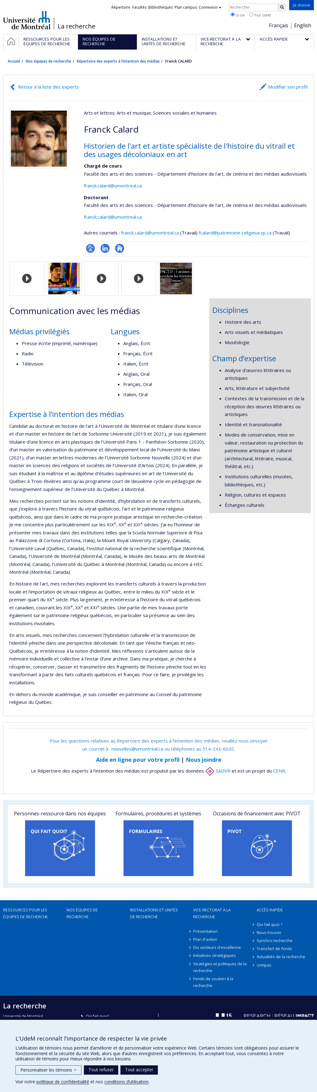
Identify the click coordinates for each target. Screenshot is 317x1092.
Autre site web (119, 248)
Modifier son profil (287, 87)
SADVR (217, 771)
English (302, 25)
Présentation (205, 931)
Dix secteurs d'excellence (217, 947)
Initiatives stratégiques (214, 955)
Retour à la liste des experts (48, 87)
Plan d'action (205, 939)
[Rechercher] (282, 7)
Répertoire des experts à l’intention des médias (118, 61)
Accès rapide (270, 910)
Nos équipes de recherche (48, 61)
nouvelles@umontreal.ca (137, 749)
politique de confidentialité (63, 1082)
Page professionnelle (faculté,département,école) (90, 248)
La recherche (76, 26)
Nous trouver (269, 932)
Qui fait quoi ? (269, 924)
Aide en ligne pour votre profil (138, 759)
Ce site (238, 14)
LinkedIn (105, 248)
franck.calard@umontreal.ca (113, 185)
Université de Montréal (26, 20)
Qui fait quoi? (97, 1016)
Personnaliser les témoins (48, 1070)
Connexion (210, 7)
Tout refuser (101, 1069)
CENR (279, 771)
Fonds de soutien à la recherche (213, 982)
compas (264, 965)
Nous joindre (203, 759)
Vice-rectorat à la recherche (212, 913)
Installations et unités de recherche (154, 913)
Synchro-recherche (275, 940)
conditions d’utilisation (126, 1082)
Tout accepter (139, 1069)
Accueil (14, 61)
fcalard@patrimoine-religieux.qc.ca (235, 233)
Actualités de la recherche (281, 956)
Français (278, 25)
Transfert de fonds (274, 948)
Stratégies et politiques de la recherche (220, 967)
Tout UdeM (260, 14)
